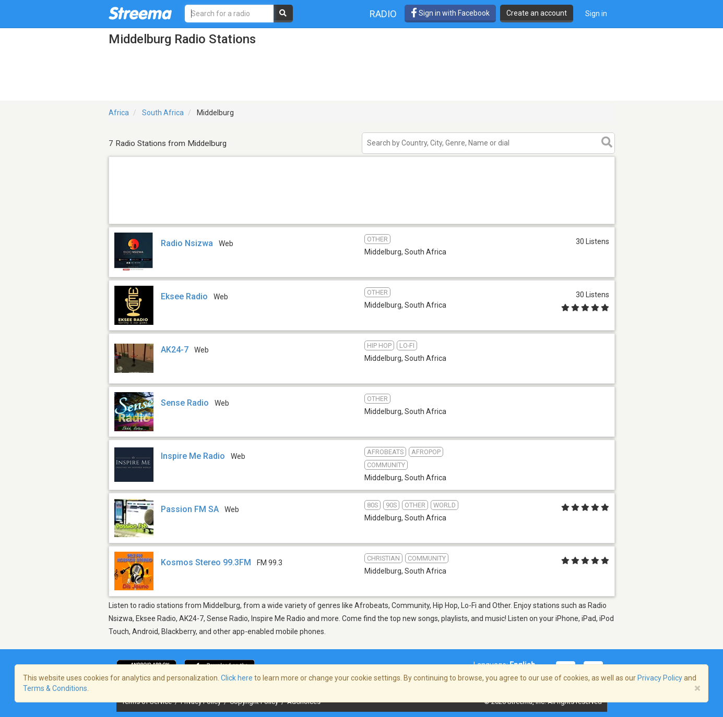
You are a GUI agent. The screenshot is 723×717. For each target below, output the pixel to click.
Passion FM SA (190, 509)
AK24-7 (174, 350)
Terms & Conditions (55, 688)
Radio (383, 13)
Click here (237, 678)
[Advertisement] (361, 223)
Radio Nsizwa (187, 243)
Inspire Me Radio (193, 456)
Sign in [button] (596, 13)
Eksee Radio (184, 296)
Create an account (536, 13)
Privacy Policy (659, 678)
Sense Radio (185, 403)
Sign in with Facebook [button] (450, 13)
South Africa (163, 112)
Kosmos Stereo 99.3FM (206, 562)
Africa (119, 112)
